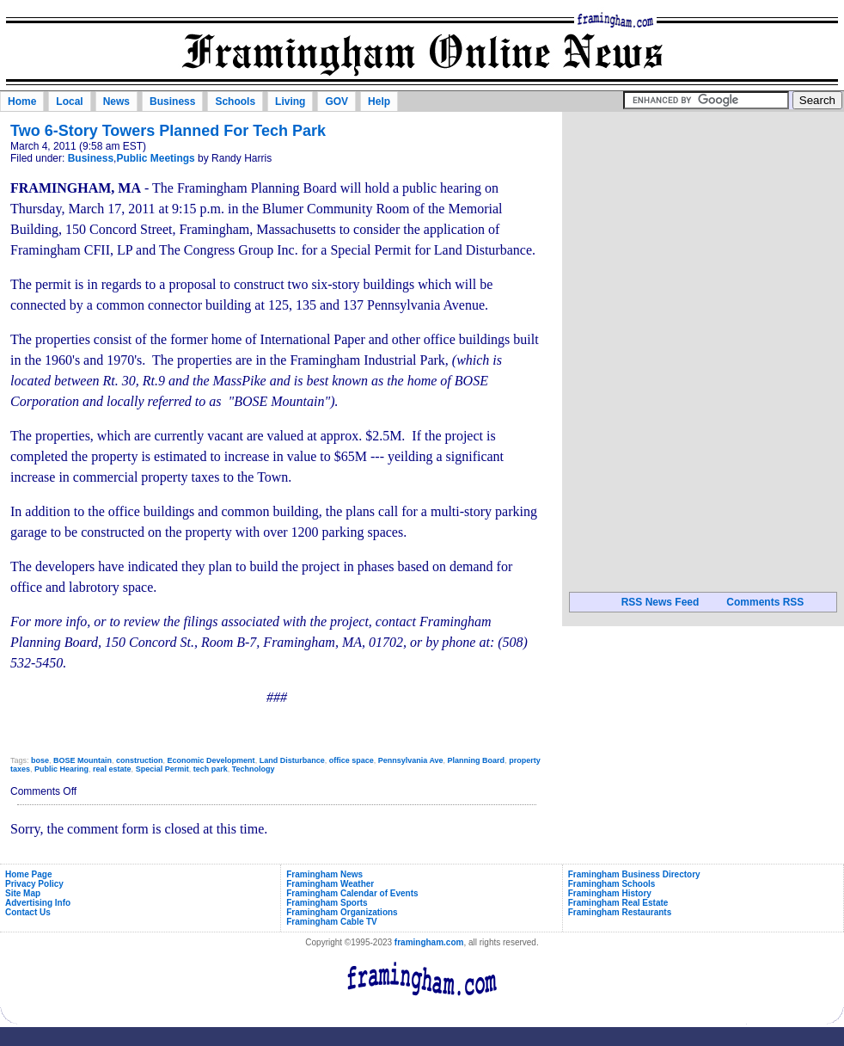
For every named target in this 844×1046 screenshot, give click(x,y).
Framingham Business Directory (634, 874)
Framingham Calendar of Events (352, 893)
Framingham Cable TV (331, 921)
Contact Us (28, 912)
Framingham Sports (326, 903)
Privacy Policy (34, 884)
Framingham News (324, 874)
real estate (112, 769)
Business (172, 101)
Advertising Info (37, 903)
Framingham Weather (330, 884)
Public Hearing (61, 769)
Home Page (28, 874)
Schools (235, 101)
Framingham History (609, 893)
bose (40, 760)
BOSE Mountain (82, 760)
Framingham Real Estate (618, 903)
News (116, 101)
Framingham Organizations (341, 912)
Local (69, 101)
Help (379, 101)
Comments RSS (765, 602)
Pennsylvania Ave (410, 760)
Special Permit (162, 769)
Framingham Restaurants (620, 912)
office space (351, 760)
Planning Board (476, 760)
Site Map (22, 893)
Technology (253, 769)
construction (139, 760)
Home (22, 101)
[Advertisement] (703, 222)
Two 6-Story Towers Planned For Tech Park (168, 130)
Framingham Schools (612, 884)
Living (290, 101)
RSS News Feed (660, 602)
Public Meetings (155, 158)
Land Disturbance (292, 760)
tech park (210, 769)
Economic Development (211, 760)
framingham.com (429, 942)
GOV (336, 101)
